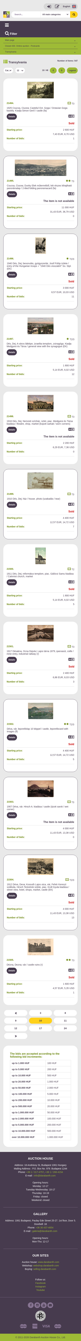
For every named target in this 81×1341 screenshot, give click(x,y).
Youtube (40, 1290)
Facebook (40, 1283)
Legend (72, 70)
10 (40, 1020)
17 (40, 1028)
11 (65, 1020)
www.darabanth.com (48, 1262)
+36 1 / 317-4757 (35, 1172)
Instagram (40, 1286)
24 (65, 1028)
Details (11, 116)
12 (15, 1028)
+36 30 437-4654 (44, 1227)
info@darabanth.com (45, 1175)
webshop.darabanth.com (46, 1265)
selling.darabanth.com (44, 1269)
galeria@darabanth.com (44, 1231)
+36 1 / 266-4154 (54, 1172)
